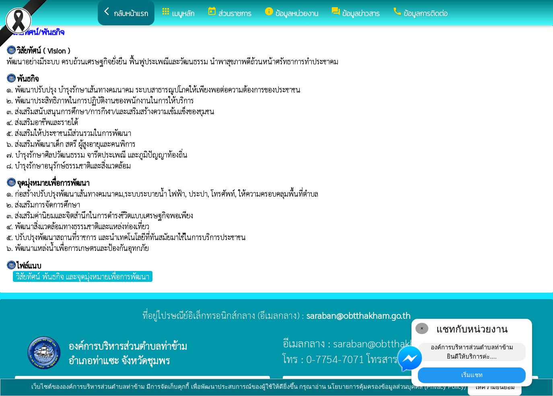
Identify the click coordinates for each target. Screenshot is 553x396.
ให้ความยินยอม (495, 387)
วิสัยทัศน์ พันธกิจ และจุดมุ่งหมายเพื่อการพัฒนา (82, 276)
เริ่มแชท (472, 374)
